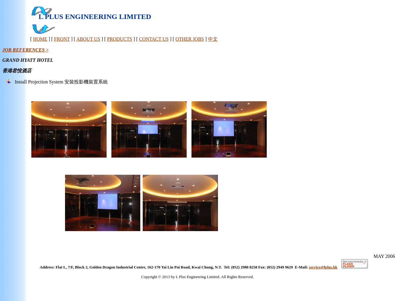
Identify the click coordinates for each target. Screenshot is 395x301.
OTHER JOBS (190, 39)
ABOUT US (88, 39)
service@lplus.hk (323, 267)
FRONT (62, 39)
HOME (40, 39)
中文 (213, 39)
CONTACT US (154, 39)
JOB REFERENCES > (25, 49)
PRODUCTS (119, 39)
